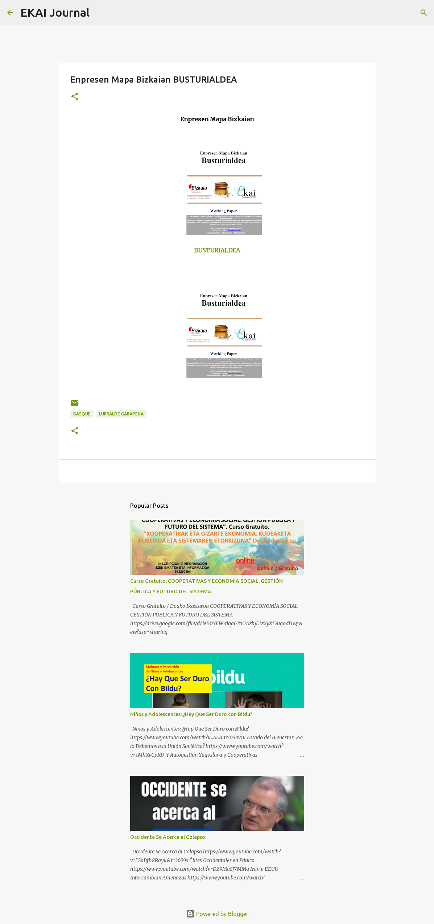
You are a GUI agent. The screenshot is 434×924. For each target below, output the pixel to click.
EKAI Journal (55, 12)
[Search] (99, 12)
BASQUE (82, 413)
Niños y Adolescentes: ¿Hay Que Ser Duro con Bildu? (191, 714)
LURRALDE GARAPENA (121, 413)
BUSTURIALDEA (217, 250)
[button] (74, 97)
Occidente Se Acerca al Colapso (167, 837)
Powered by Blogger (217, 914)
